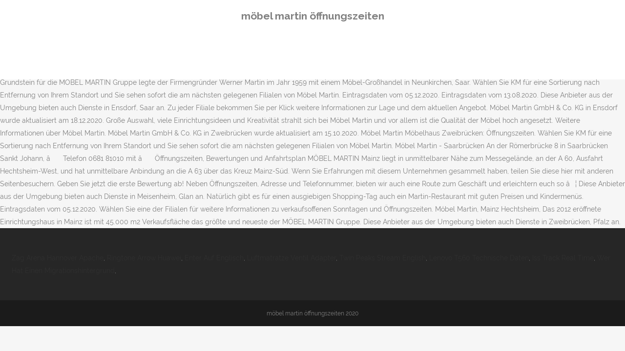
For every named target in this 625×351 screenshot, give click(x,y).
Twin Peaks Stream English (382, 258)
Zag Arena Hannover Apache (58, 258)
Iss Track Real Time (563, 258)
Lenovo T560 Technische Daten (479, 258)
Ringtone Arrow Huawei (144, 258)
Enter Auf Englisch (214, 258)
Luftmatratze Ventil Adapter (291, 258)
